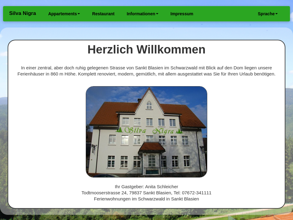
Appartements (64, 13)
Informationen (142, 13)
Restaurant (103, 13)
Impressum (182, 13)
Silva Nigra (22, 13)
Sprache (268, 13)
